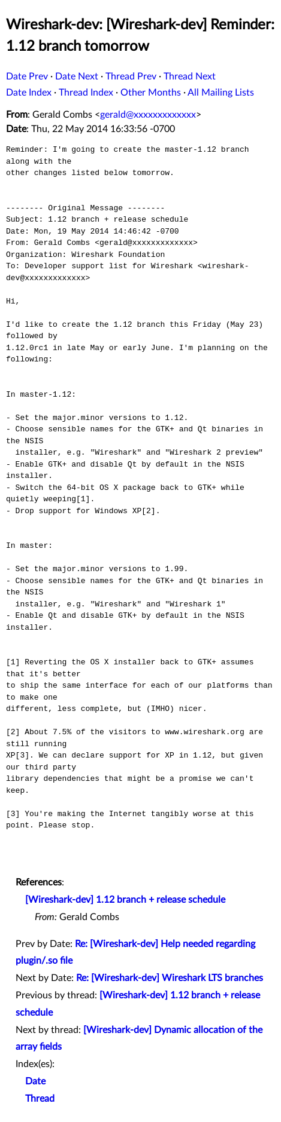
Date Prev (27, 76)
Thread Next (190, 76)
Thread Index (86, 92)
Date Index (29, 92)
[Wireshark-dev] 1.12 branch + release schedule (125, 900)
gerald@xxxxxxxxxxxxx (148, 114)
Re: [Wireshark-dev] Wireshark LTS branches (169, 978)
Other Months (150, 92)
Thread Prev (130, 76)
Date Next (76, 76)
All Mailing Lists (221, 92)
